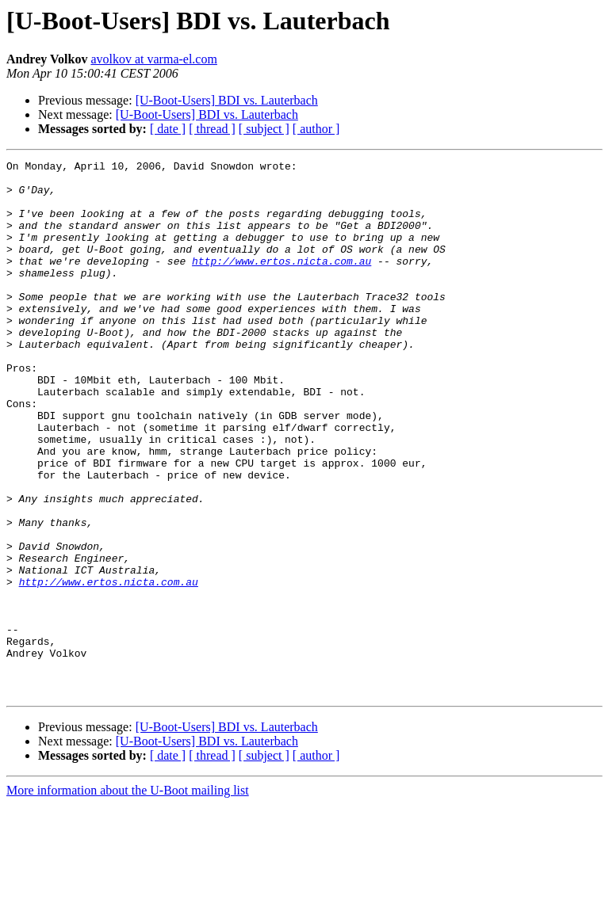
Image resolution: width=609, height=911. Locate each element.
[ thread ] (212, 128)
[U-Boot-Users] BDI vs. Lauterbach (227, 100)
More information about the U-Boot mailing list (127, 897)
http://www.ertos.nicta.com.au (281, 282)
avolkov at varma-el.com (153, 59)
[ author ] (316, 128)
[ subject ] (264, 128)
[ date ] (168, 128)
